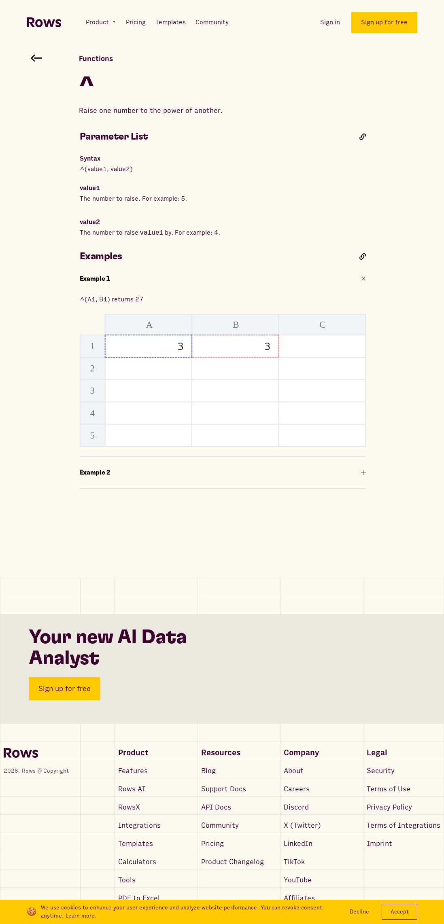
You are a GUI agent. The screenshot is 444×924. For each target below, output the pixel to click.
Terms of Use (388, 789)
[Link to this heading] (362, 137)
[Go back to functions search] (36, 58)
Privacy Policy (389, 807)
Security (381, 771)
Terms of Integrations (403, 825)
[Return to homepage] (44, 22)
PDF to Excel (139, 898)
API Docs (216, 807)
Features (133, 771)
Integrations (139, 825)
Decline (359, 911)
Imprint (379, 843)
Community (220, 825)
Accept (400, 911)
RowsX (129, 807)
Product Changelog (232, 862)
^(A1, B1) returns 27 (223, 371)
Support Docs (223, 789)
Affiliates (299, 898)
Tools (127, 880)
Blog (208, 771)
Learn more (80, 916)
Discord (296, 807)
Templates (135, 843)
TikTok (294, 862)
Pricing (212, 843)
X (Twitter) (302, 825)
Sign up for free (64, 689)
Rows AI (131, 789)
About (294, 771)
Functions (96, 59)
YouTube (298, 880)
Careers (297, 789)
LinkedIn (298, 843)
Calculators (137, 862)
